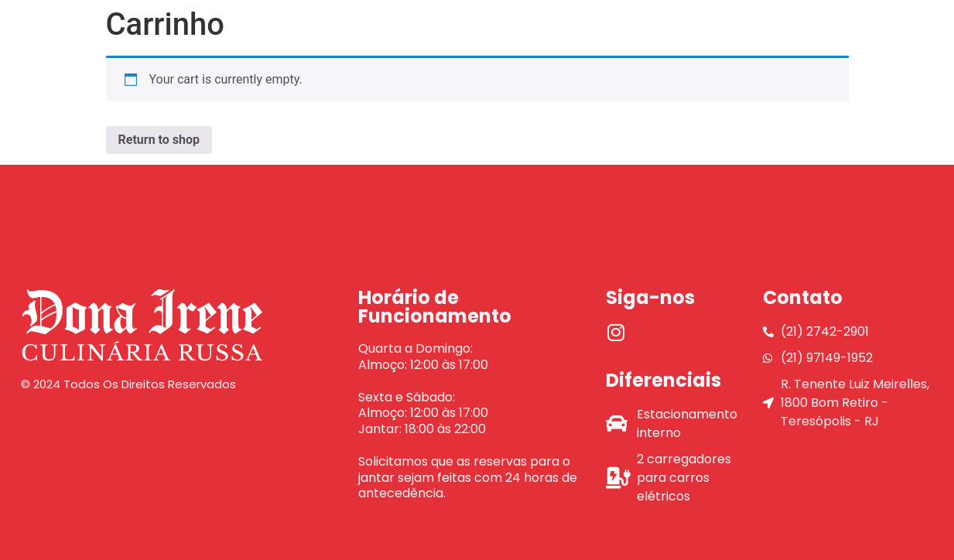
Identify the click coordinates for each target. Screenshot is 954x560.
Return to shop (159, 139)
